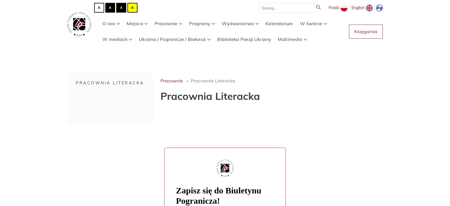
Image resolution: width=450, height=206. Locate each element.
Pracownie (169, 23)
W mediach (117, 39)
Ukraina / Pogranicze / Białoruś (175, 39)
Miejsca (137, 23)
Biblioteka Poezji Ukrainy (244, 39)
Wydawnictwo (240, 23)
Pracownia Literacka (110, 83)
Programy (202, 23)
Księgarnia (365, 31)
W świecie (313, 23)
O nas (111, 23)
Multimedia (292, 39)
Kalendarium (279, 23)
